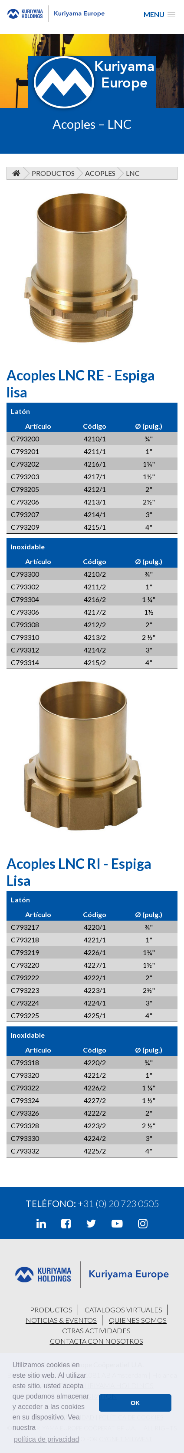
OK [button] (135, 1402)
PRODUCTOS (51, 1309)
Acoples (100, 173)
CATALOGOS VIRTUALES (123, 1309)
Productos (53, 173)
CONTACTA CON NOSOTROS (96, 1341)
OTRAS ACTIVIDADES (96, 1330)
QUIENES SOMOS (138, 1320)
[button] (159, 14)
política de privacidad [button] (46, 1439)
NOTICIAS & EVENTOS (61, 1320)
